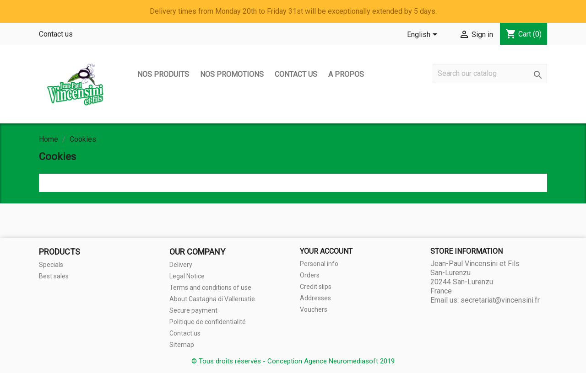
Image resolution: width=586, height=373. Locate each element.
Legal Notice (187, 276)
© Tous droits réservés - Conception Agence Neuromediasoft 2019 (293, 361)
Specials (51, 264)
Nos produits (163, 74)
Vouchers (313, 309)
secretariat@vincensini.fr (500, 300)
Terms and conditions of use (210, 287)
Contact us (56, 34)
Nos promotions (232, 74)
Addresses (315, 298)
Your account (326, 251)
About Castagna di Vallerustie (212, 299)
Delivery (180, 264)
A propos (346, 74)
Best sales (54, 276)
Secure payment (193, 310)
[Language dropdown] (423, 35)
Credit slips (315, 286)
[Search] (490, 73)
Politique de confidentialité (207, 321)
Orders (310, 275)
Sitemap (181, 344)
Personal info (319, 263)
